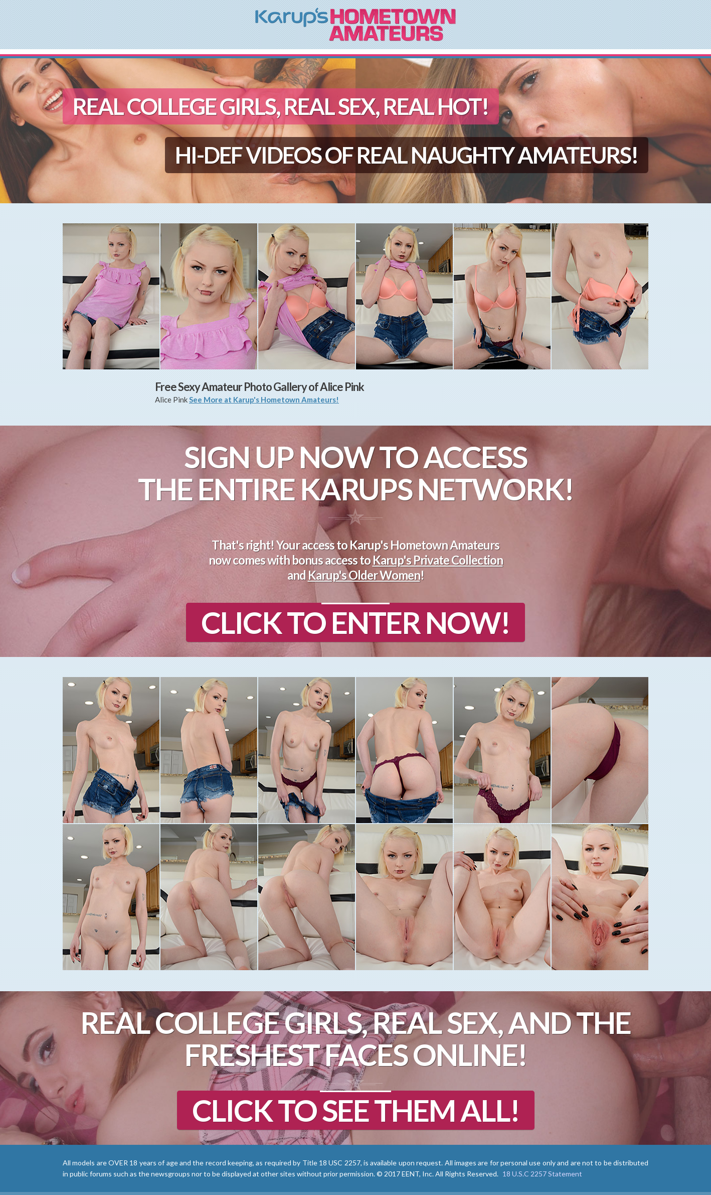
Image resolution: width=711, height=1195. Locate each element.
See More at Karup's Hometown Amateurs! (264, 399)
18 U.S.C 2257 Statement (542, 1173)
